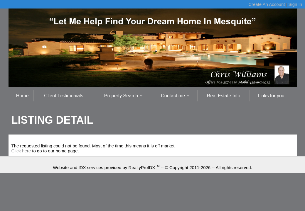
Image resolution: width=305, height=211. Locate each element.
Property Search (123, 95)
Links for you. (272, 95)
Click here (21, 150)
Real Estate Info (223, 95)
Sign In (295, 4)
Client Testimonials (63, 95)
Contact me (175, 95)
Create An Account (266, 4)
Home (22, 95)
